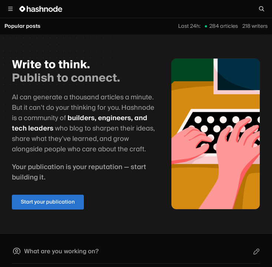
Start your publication (48, 202)
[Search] (262, 9)
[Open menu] (10, 9)
